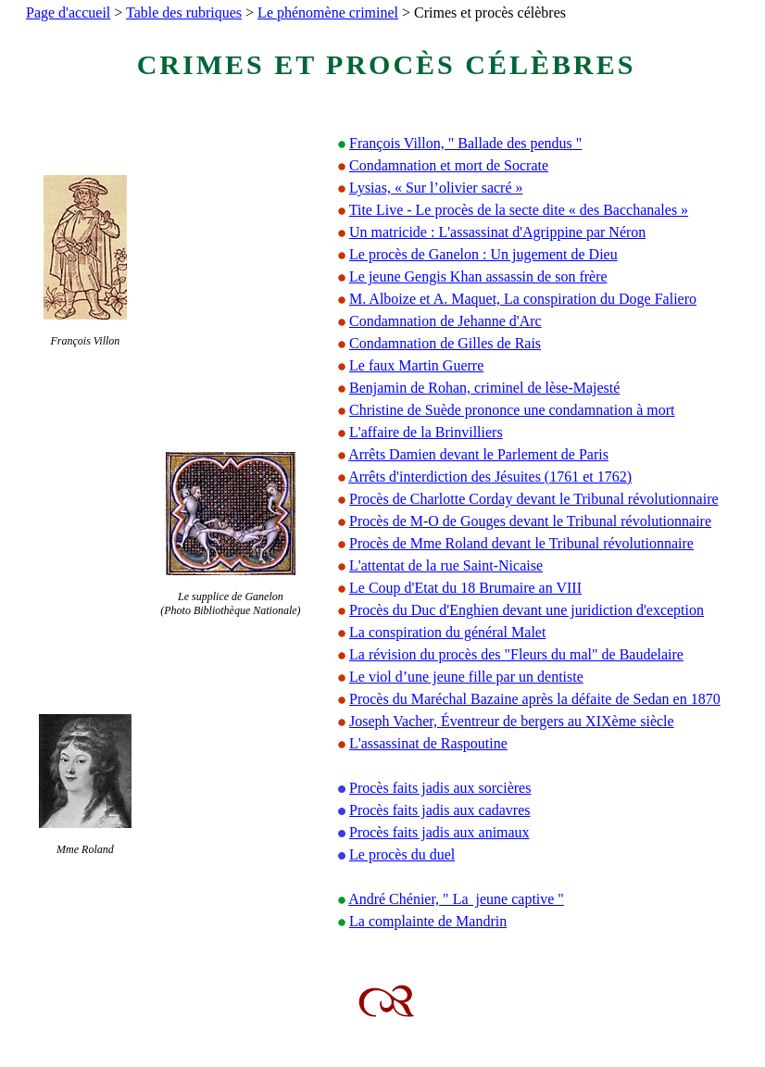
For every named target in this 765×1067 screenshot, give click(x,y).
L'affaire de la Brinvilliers (426, 432)
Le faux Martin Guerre (416, 365)
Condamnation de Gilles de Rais (445, 343)
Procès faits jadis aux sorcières (440, 788)
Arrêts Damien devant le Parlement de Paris (478, 454)
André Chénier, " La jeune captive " (456, 899)
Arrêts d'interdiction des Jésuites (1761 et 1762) (490, 476)
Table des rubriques (184, 12)
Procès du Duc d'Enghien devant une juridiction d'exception (526, 610)
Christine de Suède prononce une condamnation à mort (511, 410)
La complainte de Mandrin (428, 921)
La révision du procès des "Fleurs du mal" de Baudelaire (516, 654)
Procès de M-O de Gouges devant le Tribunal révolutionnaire (530, 521)
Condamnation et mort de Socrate (448, 165)
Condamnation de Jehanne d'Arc (445, 321)
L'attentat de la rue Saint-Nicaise (446, 565)
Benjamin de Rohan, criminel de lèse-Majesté (484, 387)
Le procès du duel (402, 854)
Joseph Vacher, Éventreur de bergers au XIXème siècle (511, 721)
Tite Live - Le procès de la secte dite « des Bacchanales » (518, 210)
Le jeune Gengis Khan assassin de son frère (478, 276)
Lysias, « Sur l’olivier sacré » (436, 187)
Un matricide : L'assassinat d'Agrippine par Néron (497, 232)
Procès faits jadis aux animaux (439, 832)
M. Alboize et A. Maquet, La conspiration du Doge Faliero (522, 299)
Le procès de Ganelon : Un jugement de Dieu (483, 254)
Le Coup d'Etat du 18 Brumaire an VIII (465, 588)
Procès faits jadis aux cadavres (439, 810)
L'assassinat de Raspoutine (428, 743)
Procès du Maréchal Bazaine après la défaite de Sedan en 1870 (535, 699)
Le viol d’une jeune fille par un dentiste (466, 676)
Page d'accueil (68, 12)
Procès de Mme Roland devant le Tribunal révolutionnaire (521, 543)
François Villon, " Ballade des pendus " (465, 143)
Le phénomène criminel (327, 12)
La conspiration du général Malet (447, 632)
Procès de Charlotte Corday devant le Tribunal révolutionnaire (534, 499)
